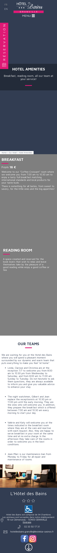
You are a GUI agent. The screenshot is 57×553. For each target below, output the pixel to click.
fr (5, 4)
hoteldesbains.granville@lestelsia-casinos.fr (32, 531)
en (6, 9)
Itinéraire (27, 522)
